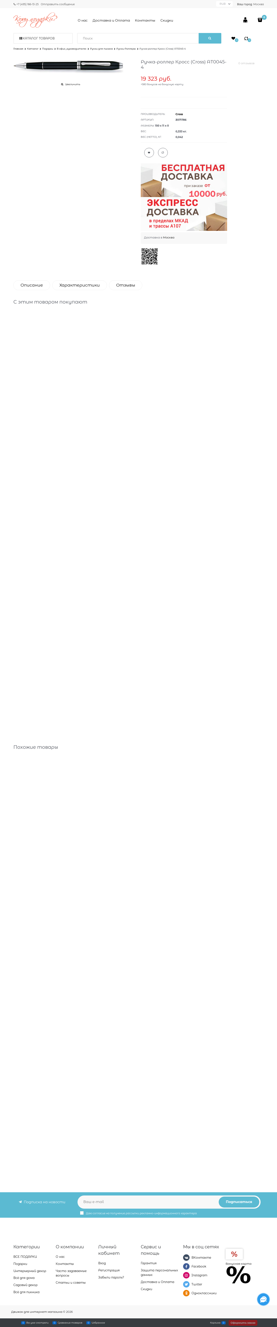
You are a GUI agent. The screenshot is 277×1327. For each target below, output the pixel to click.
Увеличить (72, 84)
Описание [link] (32, 285)
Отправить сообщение (58, 4)
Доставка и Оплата (111, 20)
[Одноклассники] (186, 1293)
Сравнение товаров (70, 1322)
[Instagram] (186, 1275)
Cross (179, 114)
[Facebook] (186, 1266)
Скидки (166, 20)
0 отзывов (246, 63)
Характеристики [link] (79, 285)
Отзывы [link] (125, 285)
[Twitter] (186, 1284)
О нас (83, 20)
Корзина (215, 1322)
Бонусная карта (239, 1263)
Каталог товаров (39, 38)
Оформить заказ (243, 1322)
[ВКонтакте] (186, 1257)
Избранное (98, 1322)
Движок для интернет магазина (36, 1311)
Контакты (145, 20)
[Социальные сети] (263, 1299)
